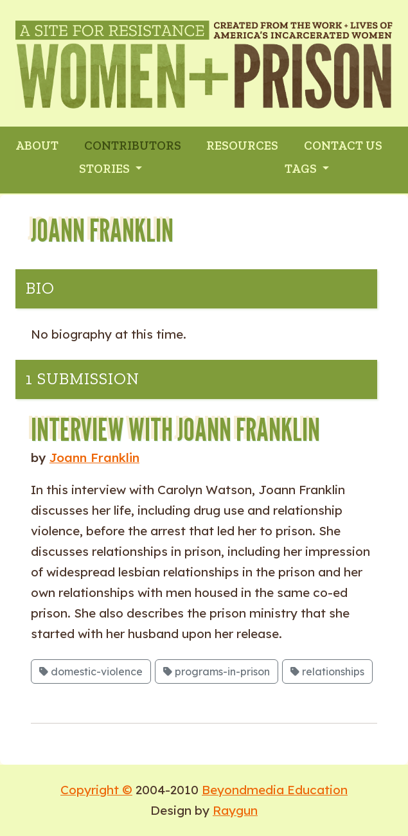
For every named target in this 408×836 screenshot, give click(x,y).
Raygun (235, 810)
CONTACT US (343, 145)
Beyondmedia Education (275, 789)
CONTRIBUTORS (132, 145)
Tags (302, 168)
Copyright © (96, 789)
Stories (105, 168)
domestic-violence (91, 671)
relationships (327, 671)
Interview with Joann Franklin (175, 429)
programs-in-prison (216, 671)
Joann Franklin (94, 457)
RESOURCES (242, 145)
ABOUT (36, 145)
